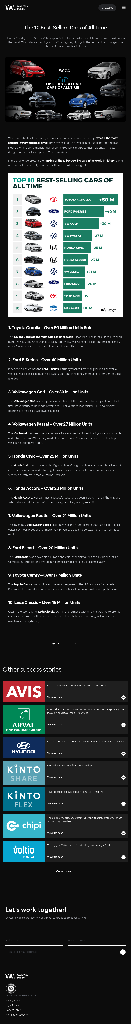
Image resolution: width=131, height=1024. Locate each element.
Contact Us (107, 7)
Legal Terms (12, 1005)
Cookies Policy (13, 1010)
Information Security (16, 1014)
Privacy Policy (12, 1000)
